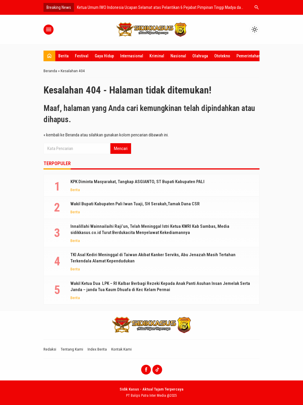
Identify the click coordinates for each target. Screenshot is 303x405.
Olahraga (200, 56)
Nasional (178, 56)
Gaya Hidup (104, 56)
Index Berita (97, 349)
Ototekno (222, 56)
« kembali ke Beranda (61, 135)
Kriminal (156, 56)
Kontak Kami (121, 349)
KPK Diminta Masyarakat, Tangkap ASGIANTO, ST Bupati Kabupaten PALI (137, 181)
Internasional (131, 56)
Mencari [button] (121, 148)
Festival (81, 56)
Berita (63, 56)
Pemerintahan (248, 56)
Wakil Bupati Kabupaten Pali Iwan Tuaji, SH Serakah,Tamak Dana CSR (135, 203)
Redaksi (49, 349)
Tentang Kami (72, 349)
